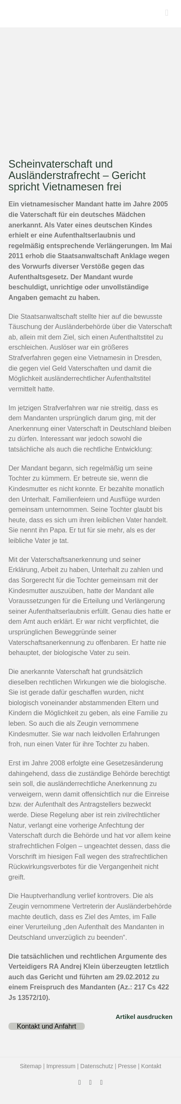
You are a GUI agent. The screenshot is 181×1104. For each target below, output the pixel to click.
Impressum (61, 1066)
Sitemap (30, 1066)
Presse (127, 1066)
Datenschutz (96, 1066)
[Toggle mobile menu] (166, 12)
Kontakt (151, 1066)
